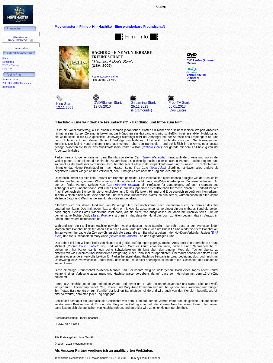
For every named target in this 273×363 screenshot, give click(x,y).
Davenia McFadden (123, 236)
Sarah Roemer (102, 215)
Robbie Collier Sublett (83, 246)
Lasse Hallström (110, 76)
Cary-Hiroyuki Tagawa (123, 184)
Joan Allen (158, 167)
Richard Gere (152, 147)
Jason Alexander (154, 157)
